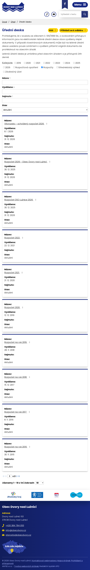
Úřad (13, 22)
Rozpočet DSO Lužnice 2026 (20, 199)
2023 (57, 62)
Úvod (4, 22)
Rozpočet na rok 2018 (17, 377)
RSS (53, 30)
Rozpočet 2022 (14, 237)
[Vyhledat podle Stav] (45, 109)
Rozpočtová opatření (26, 67)
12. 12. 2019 (9, 315)
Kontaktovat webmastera (44, 560)
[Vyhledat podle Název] (45, 82)
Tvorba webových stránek (26, 566)
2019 (19, 62)
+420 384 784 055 (15, 525)
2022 (47, 62)
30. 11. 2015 (9, 454)
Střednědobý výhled (69, 67)
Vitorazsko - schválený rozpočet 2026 (26, 123)
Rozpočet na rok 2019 (17, 342)
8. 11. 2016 (8, 419)
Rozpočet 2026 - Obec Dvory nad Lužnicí (27, 161)
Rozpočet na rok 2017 (17, 411)
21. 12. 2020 (9, 280)
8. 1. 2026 (8, 131)
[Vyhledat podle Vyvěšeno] (45, 91)
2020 (28, 62)
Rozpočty (48, 67)
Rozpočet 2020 (14, 307)
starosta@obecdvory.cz (18, 535)
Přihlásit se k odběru (73, 30)
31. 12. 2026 (9, 139)
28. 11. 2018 (9, 350)
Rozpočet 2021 (14, 272)
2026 (7, 67)
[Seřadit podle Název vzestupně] (10, 77)
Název (5, 78)
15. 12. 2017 (9, 384)
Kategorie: (7, 62)
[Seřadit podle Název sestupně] (10, 78)
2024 (67, 62)
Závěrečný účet (13, 71)
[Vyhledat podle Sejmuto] (45, 100)
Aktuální (8, 146)
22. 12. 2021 (9, 245)
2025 (77, 62)
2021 (38, 62)
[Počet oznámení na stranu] (39, 482)
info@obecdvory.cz (16, 530)
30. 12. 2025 (9, 169)
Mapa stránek (63, 560)
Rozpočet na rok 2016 (17, 446)
